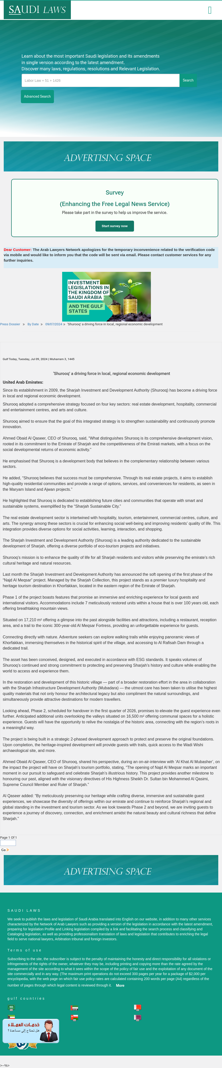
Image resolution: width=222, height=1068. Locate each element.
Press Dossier (10, 324)
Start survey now (115, 226)
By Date (33, 324)
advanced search (37, 96)
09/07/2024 (53, 324)
